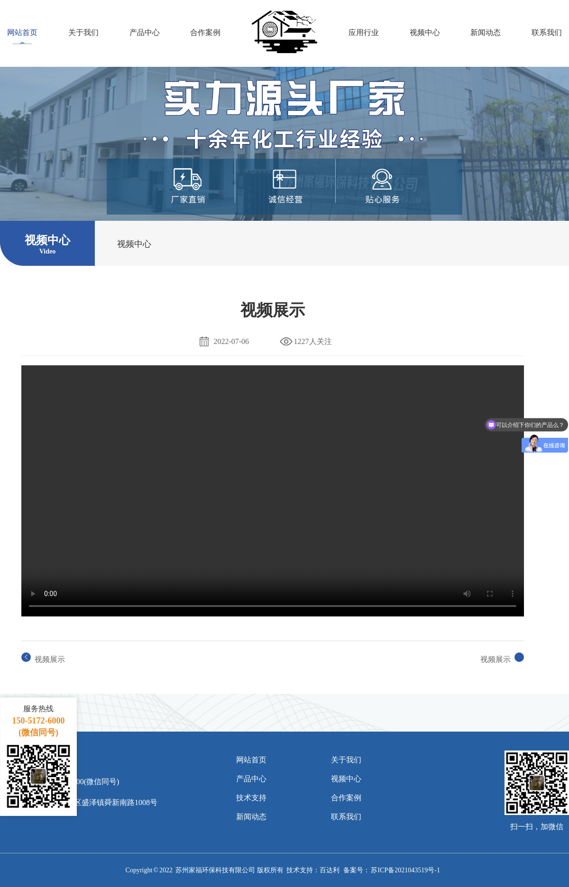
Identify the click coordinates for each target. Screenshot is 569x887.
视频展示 (50, 659)
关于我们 (83, 32)
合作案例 (205, 32)
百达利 (330, 870)
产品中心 (144, 32)
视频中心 (425, 32)
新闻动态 (485, 32)
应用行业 (364, 32)
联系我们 (547, 32)
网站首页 (22, 32)
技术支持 (251, 798)
